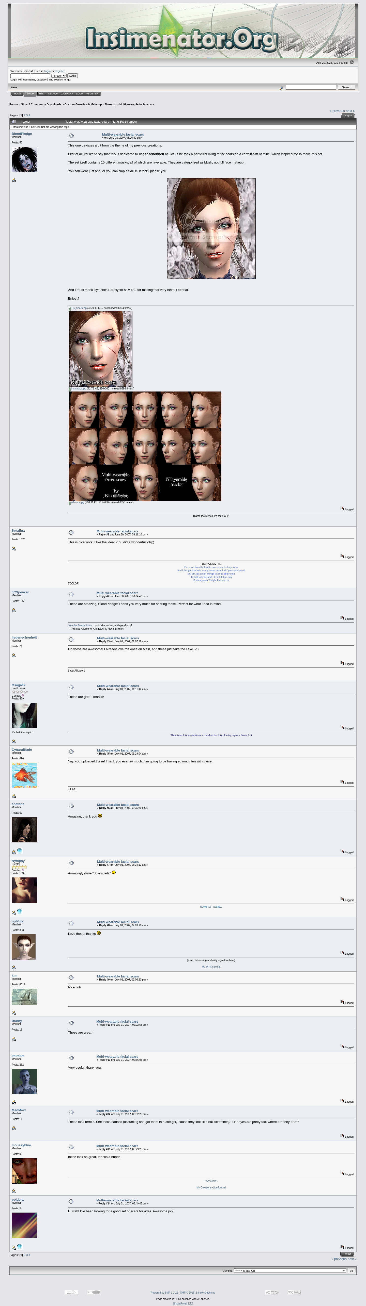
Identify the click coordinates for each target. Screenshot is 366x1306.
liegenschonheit (24, 637)
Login (79, 93)
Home (17, 93)
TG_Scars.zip (78, 308)
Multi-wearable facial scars (136, 104)
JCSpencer (20, 592)
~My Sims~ (211, 1181)
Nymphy (18, 861)
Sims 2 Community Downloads (41, 104)
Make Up (110, 104)
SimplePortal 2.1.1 (183, 1303)
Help (42, 93)
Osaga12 (18, 685)
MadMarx (19, 1110)
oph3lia (17, 921)
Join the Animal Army (80, 625)
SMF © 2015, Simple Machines (197, 1292)
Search (53, 93)
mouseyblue (21, 1145)
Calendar (67, 93)
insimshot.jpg (77, 388)
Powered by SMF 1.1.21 (164, 1292)
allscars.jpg (76, 502)
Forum (30, 93)
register (60, 71)
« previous (337, 111)
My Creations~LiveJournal (211, 1187)
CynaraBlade (22, 750)
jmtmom (18, 1056)
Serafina (18, 530)
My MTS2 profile (211, 967)
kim (14, 975)
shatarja (18, 804)
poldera (18, 1199)
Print (348, 116)
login (47, 71)
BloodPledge (22, 134)
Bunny (17, 1021)
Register (92, 93)
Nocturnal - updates (211, 906)
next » (350, 111)
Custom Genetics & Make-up (83, 104)
